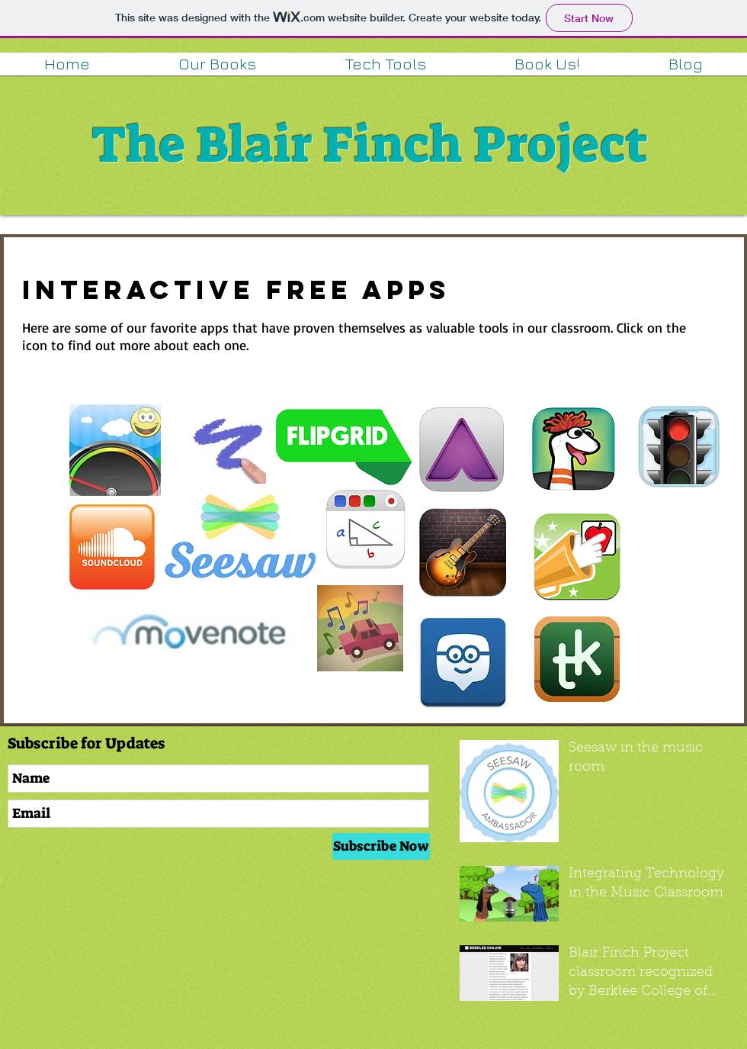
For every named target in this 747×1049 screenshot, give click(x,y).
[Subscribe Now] (381, 846)
